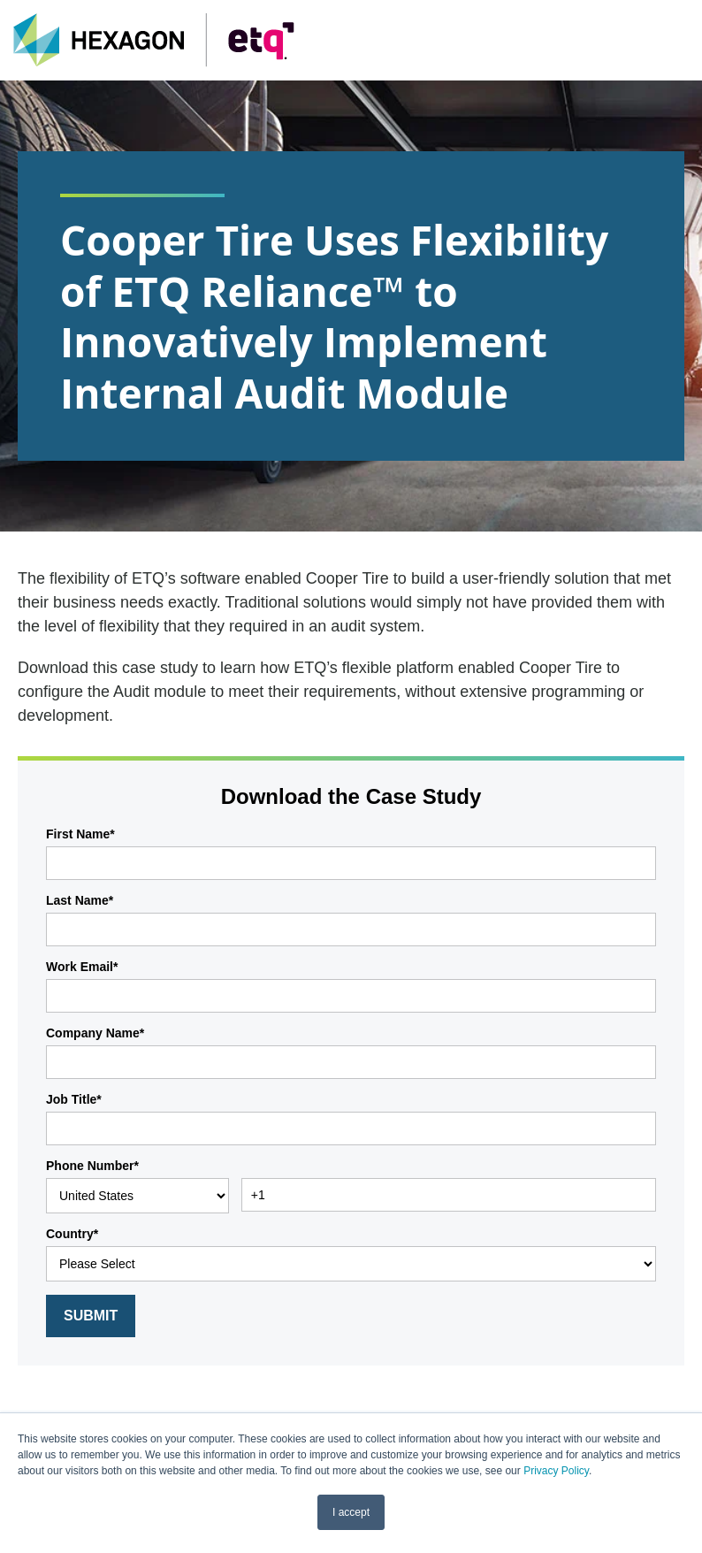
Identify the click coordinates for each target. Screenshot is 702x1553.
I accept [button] (351, 1512)
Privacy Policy (556, 1471)
